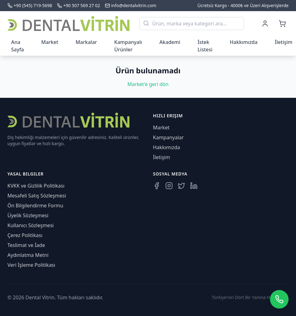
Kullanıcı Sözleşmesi (30, 225)
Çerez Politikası (24, 235)
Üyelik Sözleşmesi (27, 215)
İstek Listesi (205, 46)
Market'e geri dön (148, 84)
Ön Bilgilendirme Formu (35, 205)
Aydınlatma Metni (28, 255)
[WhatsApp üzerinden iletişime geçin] (279, 299)
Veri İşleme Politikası (31, 265)
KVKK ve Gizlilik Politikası (35, 185)
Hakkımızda (244, 42)
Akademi (169, 42)
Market (49, 42)
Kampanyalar (168, 137)
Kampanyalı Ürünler (128, 46)
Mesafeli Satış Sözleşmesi (36, 195)
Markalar (86, 42)
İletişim (161, 157)
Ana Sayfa (17, 46)
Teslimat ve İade (26, 245)
